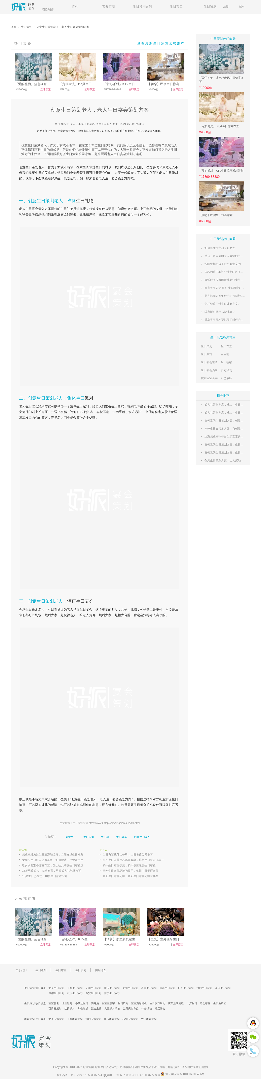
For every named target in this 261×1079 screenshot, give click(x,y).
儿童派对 (67, 1003)
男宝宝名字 (108, 1003)
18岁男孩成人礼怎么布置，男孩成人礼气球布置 (51, 870)
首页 (75, 6)
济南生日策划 (149, 988)
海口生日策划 (223, 988)
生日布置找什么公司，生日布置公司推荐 (128, 854)
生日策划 (210, 6)
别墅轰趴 (226, 378)
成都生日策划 (56, 993)
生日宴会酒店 (209, 370)
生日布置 (176, 6)
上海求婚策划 (75, 1018)
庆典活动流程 (176, 1003)
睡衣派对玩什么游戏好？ (220, 311)
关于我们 (21, 970)
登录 (242, 6)
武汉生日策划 (75, 993)
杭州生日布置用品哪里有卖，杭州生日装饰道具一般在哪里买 (137, 860)
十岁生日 (192, 1003)
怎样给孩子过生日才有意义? (222, 303)
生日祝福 (226, 362)
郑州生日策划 (130, 988)
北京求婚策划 (56, 1018)
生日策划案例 (142, 6)
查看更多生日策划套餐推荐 (161, 43)
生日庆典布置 (130, 1008)
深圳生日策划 (204, 988)
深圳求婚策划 (93, 1018)
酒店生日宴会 (80, 601)
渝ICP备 (146, 1075)
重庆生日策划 (112, 988)
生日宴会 (121, 837)
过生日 (97, 167)
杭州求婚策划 (130, 1018)
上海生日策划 (75, 988)
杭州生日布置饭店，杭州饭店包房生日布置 (129, 865)
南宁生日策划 (112, 993)
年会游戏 (83, 1008)
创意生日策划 (142, 837)
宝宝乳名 (54, 1003)
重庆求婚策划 (112, 1018)
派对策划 (226, 370)
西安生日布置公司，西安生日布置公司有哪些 (130, 876)
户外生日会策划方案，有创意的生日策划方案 (232, 428)
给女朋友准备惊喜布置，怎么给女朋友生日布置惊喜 (54, 865)
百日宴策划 (55, 1008)
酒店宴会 (160, 1008)
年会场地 (146, 1008)
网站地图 (100, 970)
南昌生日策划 (167, 988)
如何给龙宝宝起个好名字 (220, 248)
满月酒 (95, 1003)
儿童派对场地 (112, 1008)
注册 (226, 6)
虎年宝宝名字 (209, 378)
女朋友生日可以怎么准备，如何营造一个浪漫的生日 (54, 860)
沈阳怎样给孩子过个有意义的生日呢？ (228, 264)
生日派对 (206, 354)
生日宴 (110, 178)
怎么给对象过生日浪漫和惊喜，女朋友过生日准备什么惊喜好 (57, 854)
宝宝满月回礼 (139, 1003)
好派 (54, 178)
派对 (89, 398)
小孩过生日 (81, 1003)
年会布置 (205, 1003)
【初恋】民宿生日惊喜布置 (216, 215)
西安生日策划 (93, 993)
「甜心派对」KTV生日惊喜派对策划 (221, 170)
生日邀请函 (219, 1003)
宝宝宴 (225, 354)
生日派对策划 (108, 1067)
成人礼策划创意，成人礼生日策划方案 (228, 404)
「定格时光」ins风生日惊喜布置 (219, 126)
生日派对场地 (157, 1003)
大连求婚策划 (149, 1018)
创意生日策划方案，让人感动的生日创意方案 (232, 460)
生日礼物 (84, 200)
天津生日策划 (93, 988)
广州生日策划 (186, 988)
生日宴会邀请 (209, 362)
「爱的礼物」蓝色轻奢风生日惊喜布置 (221, 79)
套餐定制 (108, 6)
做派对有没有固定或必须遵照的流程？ (228, 279)
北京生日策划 (56, 988)
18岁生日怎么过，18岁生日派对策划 (44, 876)
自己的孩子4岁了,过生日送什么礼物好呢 (229, 271)
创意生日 (25, 167)
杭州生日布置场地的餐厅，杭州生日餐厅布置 (130, 870)
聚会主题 (96, 1008)
